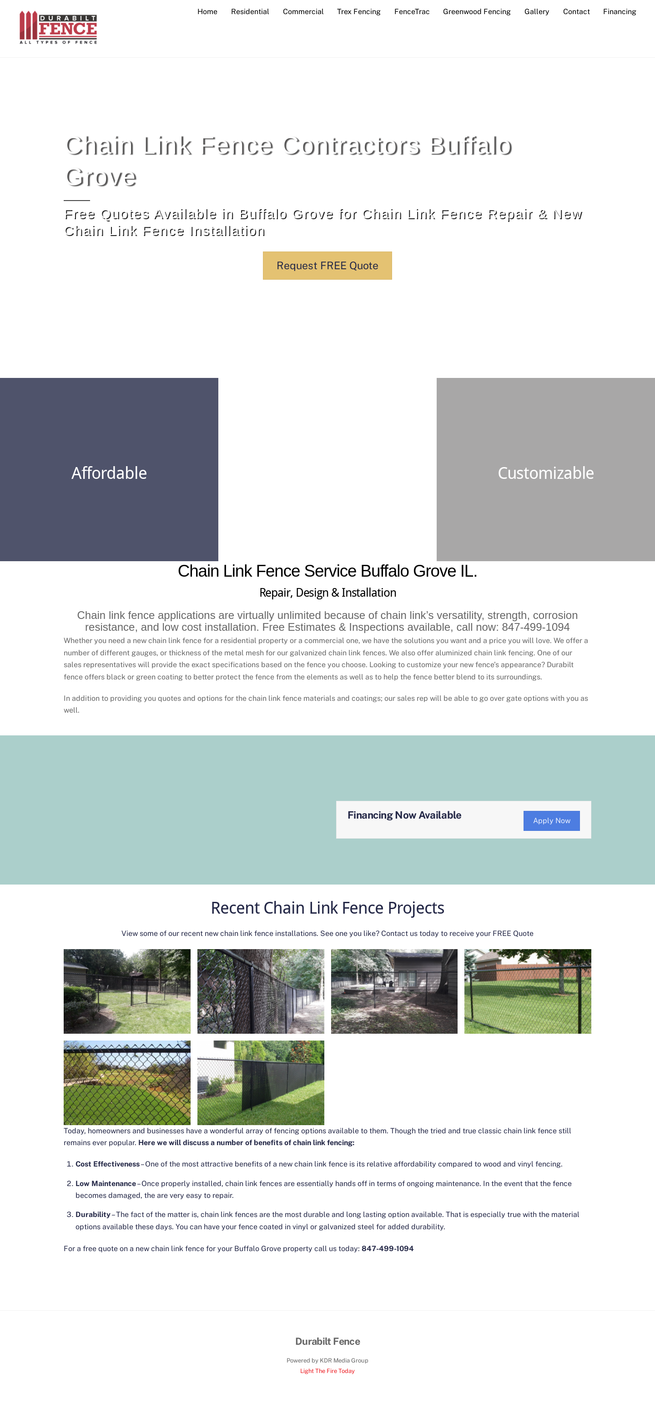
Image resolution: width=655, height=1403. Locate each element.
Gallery (536, 11)
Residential (250, 11)
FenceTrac (412, 11)
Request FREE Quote (327, 266)
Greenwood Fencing (477, 11)
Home (207, 11)
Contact (576, 11)
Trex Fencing (359, 11)
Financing (619, 11)
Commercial (303, 11)
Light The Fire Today (327, 1371)
